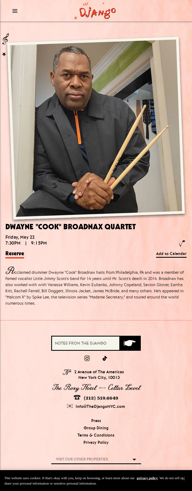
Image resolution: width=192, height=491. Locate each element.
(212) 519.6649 (96, 398)
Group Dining (96, 428)
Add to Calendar (171, 253)
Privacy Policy (96, 442)
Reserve (14, 253)
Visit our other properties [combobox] (82, 459)
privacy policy (147, 480)
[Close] (183, 481)
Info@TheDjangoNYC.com (96, 406)
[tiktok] (105, 358)
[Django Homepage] (94, 11)
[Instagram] (87, 358)
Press (96, 420)
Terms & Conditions (96, 435)
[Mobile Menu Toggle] (32, 10)
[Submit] (129, 343)
